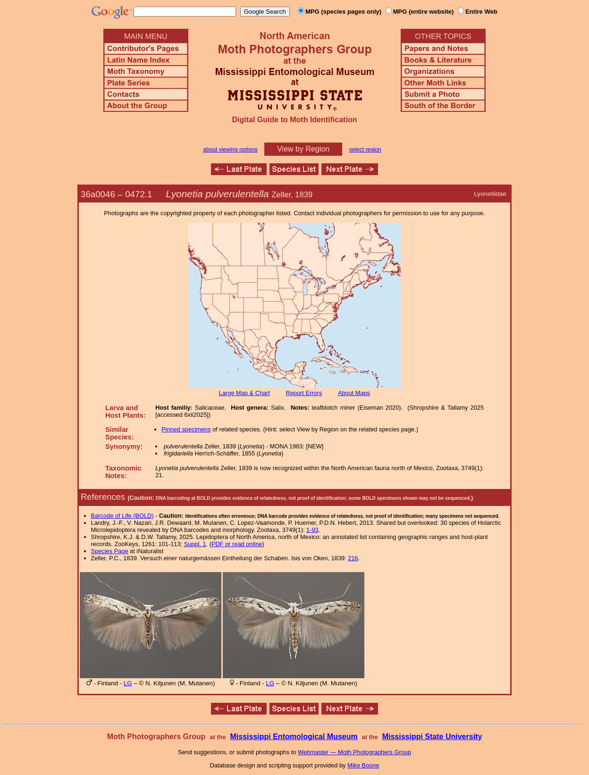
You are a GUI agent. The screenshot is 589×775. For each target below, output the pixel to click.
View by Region (303, 149)
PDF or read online (236, 544)
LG (128, 683)
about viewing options (230, 149)
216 (353, 558)
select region (365, 149)
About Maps (354, 392)
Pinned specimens (186, 429)
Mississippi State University (432, 737)
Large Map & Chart (244, 392)
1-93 (312, 529)
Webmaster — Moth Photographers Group (354, 752)
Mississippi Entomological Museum (293, 737)
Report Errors (304, 392)
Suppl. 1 (195, 544)
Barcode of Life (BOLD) (122, 515)
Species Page (109, 551)
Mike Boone (363, 765)
